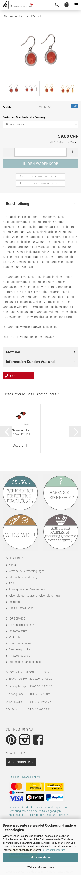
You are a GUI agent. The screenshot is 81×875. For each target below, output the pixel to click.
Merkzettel (15, 637)
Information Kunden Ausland (30, 361)
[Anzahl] (40, 152)
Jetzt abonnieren (20, 761)
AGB (11, 583)
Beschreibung (17, 203)
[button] (8, 152)
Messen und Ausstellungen (28, 672)
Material (13, 352)
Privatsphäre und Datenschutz (27, 589)
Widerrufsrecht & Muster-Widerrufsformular (35, 595)
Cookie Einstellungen (21, 607)
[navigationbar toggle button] (76, 5)
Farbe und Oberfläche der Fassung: (24, 117)
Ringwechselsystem (20, 655)
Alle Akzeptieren (40, 857)
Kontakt (13, 564)
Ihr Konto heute (18, 630)
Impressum (15, 601)
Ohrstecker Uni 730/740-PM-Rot (20, 432)
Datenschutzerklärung (53, 849)
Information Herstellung (23, 577)
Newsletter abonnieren (22, 643)
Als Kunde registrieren (22, 624)
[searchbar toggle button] (57, 5)
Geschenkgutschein (20, 649)
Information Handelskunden (25, 661)
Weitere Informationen (40, 867)
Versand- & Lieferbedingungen (26, 570)
